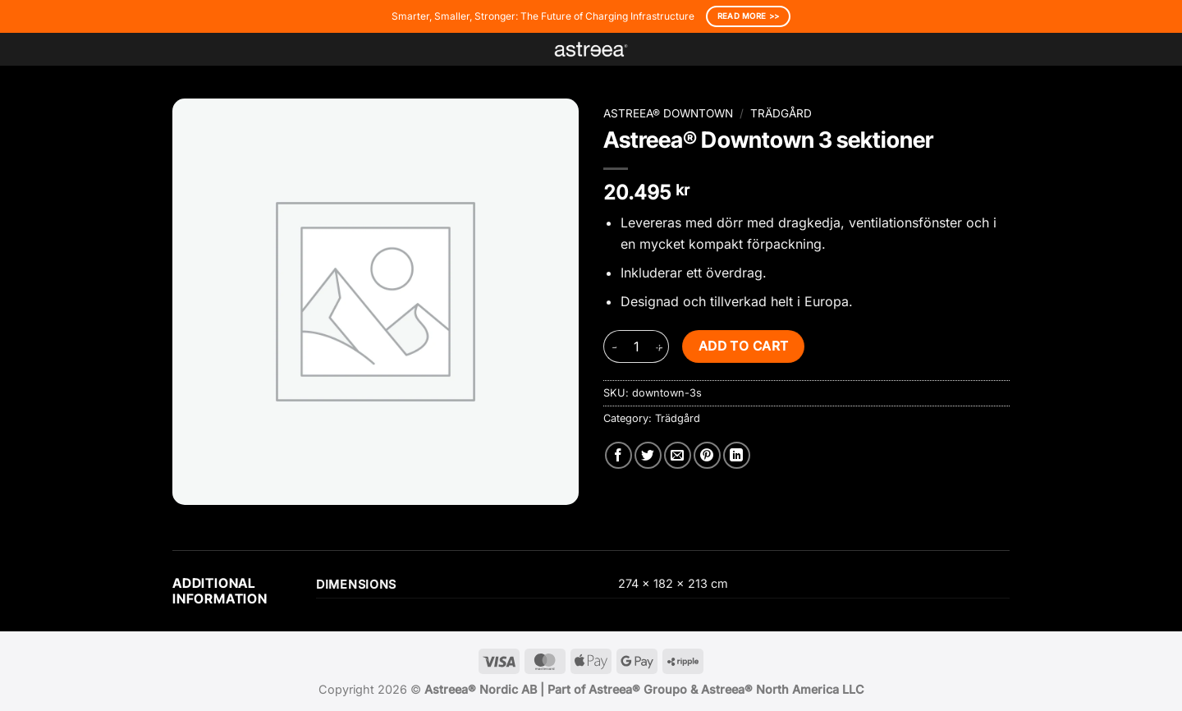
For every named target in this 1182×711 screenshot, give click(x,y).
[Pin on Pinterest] (707, 455)
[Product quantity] (636, 346)
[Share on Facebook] (618, 455)
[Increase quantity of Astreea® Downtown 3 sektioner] (659, 346)
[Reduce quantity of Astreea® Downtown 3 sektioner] (613, 346)
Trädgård (781, 113)
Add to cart (744, 346)
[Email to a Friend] (677, 455)
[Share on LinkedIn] (736, 455)
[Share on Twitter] (648, 455)
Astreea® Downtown (668, 113)
